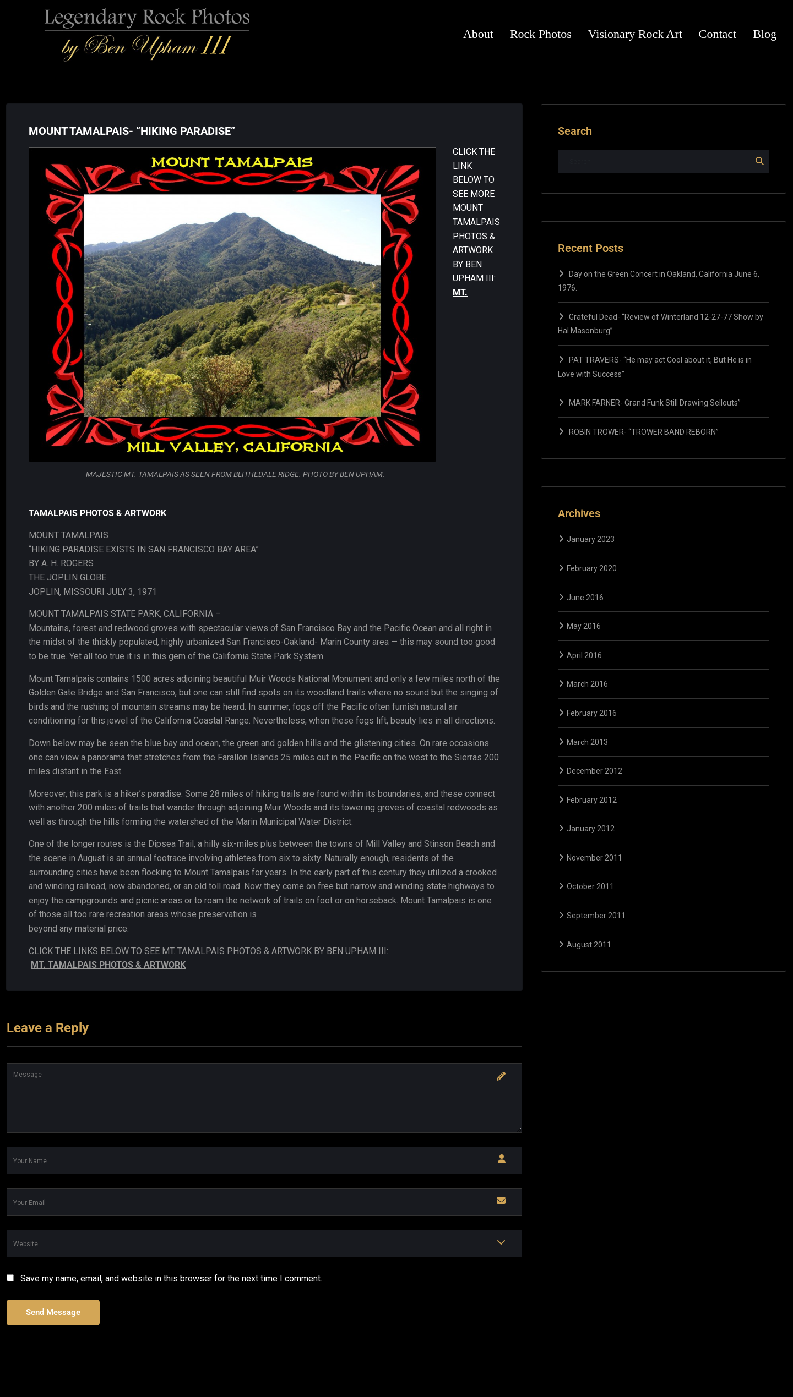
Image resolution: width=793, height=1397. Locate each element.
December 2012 (594, 770)
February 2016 (592, 713)
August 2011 (589, 944)
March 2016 (587, 684)
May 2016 (584, 626)
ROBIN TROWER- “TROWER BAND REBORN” (644, 432)
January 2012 (591, 828)
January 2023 (591, 539)
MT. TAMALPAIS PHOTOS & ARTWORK (108, 965)
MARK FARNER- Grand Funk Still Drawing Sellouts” (655, 402)
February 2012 (592, 800)
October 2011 (590, 886)
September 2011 (596, 915)
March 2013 (587, 742)
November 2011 (594, 857)
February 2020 (592, 568)
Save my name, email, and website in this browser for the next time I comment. (171, 1278)
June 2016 (585, 597)
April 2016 (584, 655)
